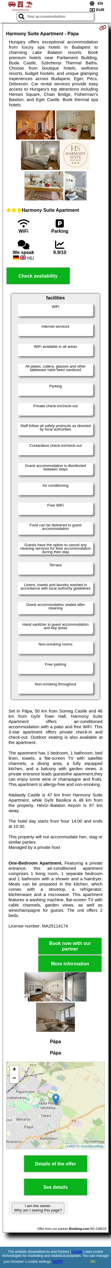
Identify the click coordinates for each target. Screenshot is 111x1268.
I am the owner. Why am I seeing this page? (38, 1208)
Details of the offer (55, 1163)
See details (55, 1187)
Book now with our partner (70, 946)
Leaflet (70, 1146)
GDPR (58, 1262)
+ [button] (14, 1070)
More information (70, 963)
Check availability (37, 276)
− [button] (14, 1078)
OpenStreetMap (92, 1146)
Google (77, 1252)
